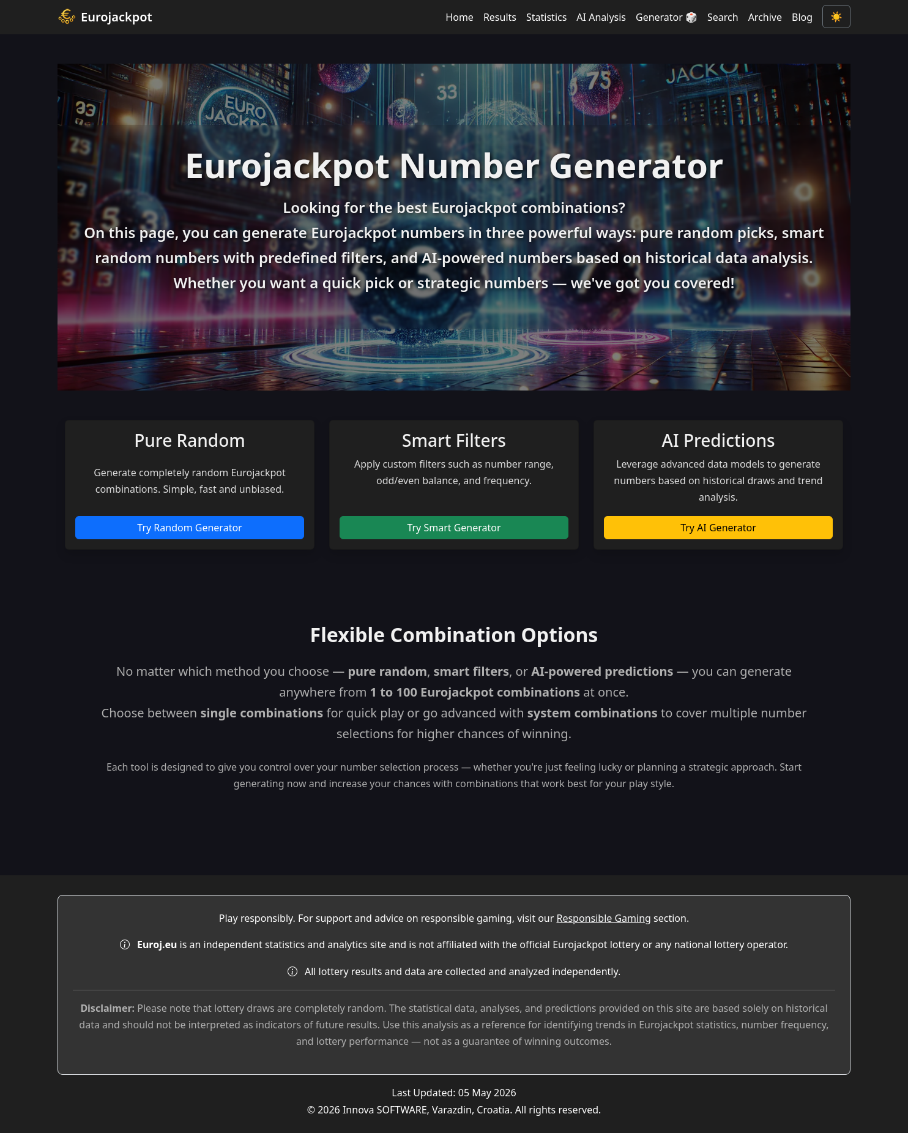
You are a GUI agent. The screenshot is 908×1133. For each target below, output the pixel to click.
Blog (802, 17)
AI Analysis (601, 17)
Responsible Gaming (603, 918)
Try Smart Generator (454, 527)
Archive (765, 17)
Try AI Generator (718, 527)
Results (499, 17)
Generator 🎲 (667, 17)
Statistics (546, 17)
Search (723, 17)
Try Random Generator (189, 527)
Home (459, 17)
